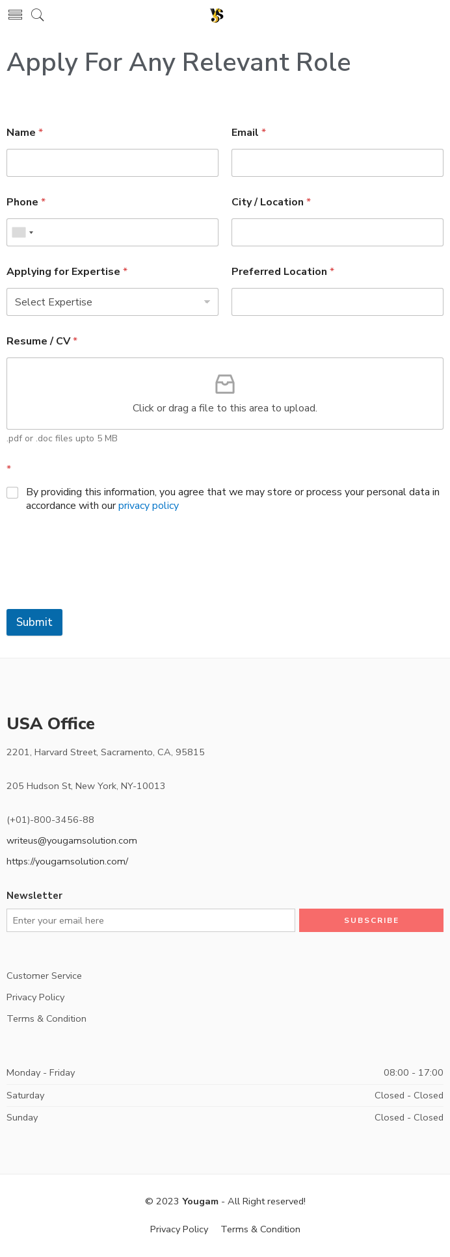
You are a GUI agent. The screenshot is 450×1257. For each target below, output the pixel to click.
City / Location (271, 202)
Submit (34, 622)
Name (25, 133)
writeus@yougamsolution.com (72, 840)
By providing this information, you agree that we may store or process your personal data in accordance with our (233, 499)
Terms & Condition (46, 1018)
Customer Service (44, 975)
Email (249, 133)
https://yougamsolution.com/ (67, 861)
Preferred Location (283, 272)
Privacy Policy (35, 997)
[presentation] (105, 578)
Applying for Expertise (67, 272)
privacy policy (148, 506)
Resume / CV (42, 341)
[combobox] (22, 232)
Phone (26, 202)
